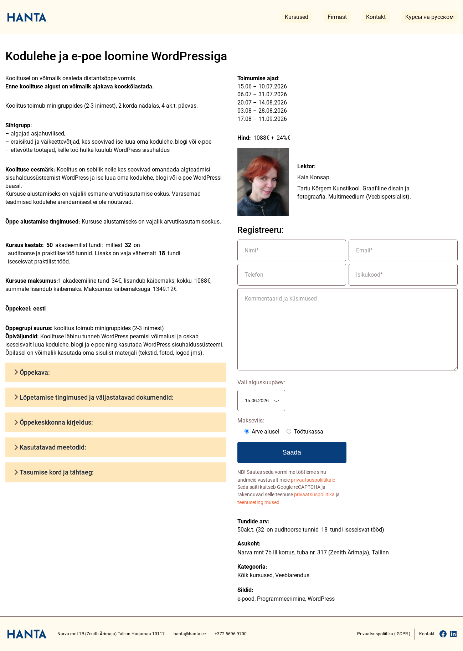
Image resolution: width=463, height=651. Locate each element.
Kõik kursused (255, 575)
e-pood (245, 598)
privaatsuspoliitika (314, 494)
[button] (115, 372)
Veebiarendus (292, 575)
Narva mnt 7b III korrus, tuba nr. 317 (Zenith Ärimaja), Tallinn (313, 552)
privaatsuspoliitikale (313, 480)
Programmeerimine (281, 598)
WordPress (321, 598)
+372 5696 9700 (231, 633)
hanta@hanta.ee (190, 633)
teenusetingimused (258, 502)
